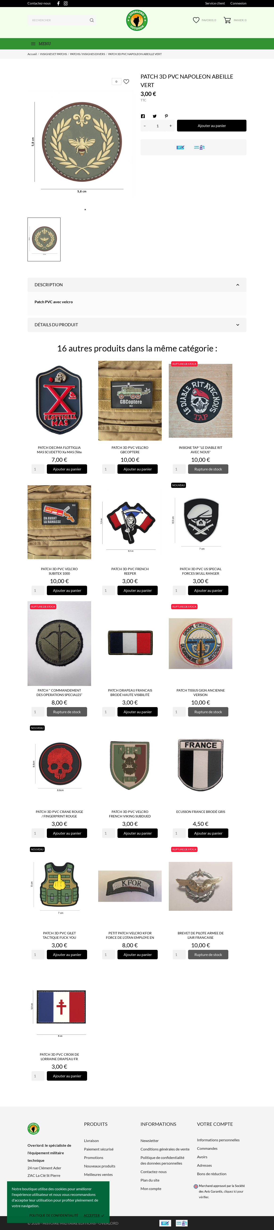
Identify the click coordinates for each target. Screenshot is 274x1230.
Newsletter (150, 1140)
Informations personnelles (218, 1140)
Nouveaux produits (99, 1166)
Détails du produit (138, 325)
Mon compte (151, 1188)
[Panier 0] (235, 20)
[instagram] (66, 3)
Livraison (91, 1140)
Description (138, 285)
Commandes (207, 1148)
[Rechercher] (62, 20)
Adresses (204, 1165)
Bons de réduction (211, 1173)
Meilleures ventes (98, 1174)
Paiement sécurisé (98, 1149)
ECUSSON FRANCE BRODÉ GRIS (200, 812)
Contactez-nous (39, 3)
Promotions (93, 1157)
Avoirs (202, 1156)
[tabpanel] (80, 143)
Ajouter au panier (212, 125)
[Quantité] (158, 125)
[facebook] (58, 3)
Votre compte (215, 1124)
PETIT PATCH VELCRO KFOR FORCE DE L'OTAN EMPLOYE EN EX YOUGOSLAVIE (130, 937)
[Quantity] (38, 469)
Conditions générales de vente (165, 1149)
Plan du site (150, 1180)
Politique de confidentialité (53, 1215)
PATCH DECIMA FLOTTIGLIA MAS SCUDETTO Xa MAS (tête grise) (59, 452)
